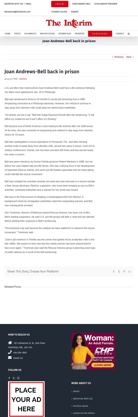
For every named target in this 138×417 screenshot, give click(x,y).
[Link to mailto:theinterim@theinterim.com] (10, 357)
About (76, 391)
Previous (119, 57)
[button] (129, 34)
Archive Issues (80, 406)
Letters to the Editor (84, 413)
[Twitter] (14, 378)
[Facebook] (9, 378)
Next (128, 57)
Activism (23, 79)
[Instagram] (18, 378)
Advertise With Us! (82, 398)
